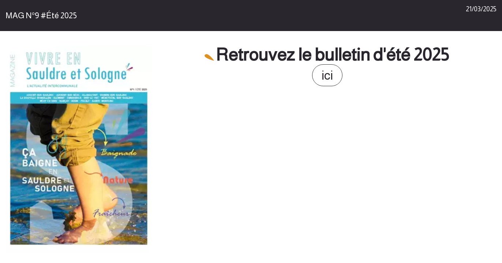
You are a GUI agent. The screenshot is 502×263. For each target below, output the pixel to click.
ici (327, 75)
